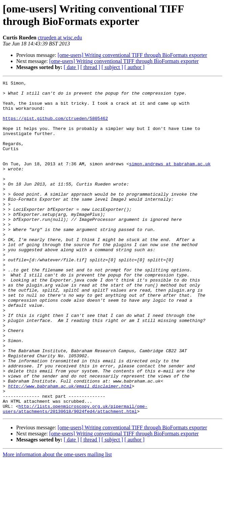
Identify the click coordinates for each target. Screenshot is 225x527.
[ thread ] (90, 67)
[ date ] (71, 67)
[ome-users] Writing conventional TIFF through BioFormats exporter (132, 55)
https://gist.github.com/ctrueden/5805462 (55, 126)
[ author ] (134, 67)
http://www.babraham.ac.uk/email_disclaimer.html (70, 447)
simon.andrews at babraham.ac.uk (169, 181)
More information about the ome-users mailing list (57, 521)
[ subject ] (112, 67)
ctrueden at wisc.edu (60, 37)
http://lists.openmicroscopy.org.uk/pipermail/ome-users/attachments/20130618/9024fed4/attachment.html (75, 475)
